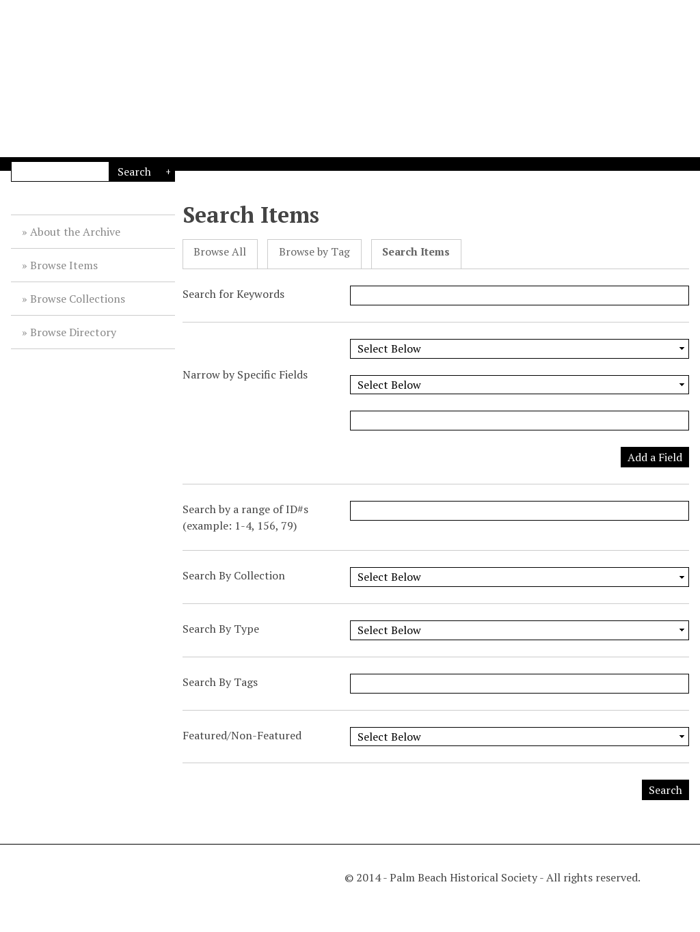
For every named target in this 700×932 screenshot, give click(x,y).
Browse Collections (77, 298)
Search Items (416, 252)
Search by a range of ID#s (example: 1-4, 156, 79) (245, 517)
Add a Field (655, 457)
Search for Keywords (233, 293)
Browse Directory (73, 332)
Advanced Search (167, 171)
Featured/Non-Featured (242, 735)
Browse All (219, 252)
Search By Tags (220, 681)
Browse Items (64, 265)
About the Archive (75, 231)
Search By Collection (234, 575)
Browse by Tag (314, 252)
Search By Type (221, 628)
